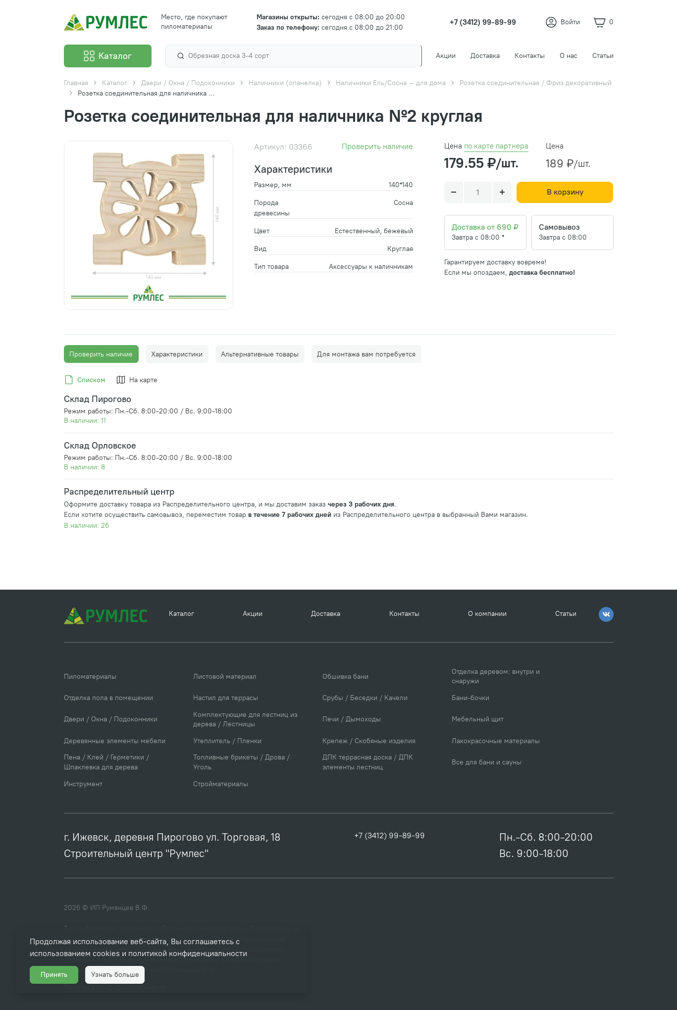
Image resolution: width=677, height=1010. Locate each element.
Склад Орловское (100, 445)
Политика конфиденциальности (397, 980)
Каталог (181, 615)
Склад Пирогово (97, 399)
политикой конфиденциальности (193, 948)
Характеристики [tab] (177, 354)
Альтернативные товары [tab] (260, 354)
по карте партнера (496, 146)
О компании (487, 615)
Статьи (565, 615)
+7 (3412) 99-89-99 (390, 837)
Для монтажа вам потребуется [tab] (366, 354)
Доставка (325, 615)
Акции (252, 615)
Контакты (404, 615)
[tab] (86, 380)
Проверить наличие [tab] (101, 354)
